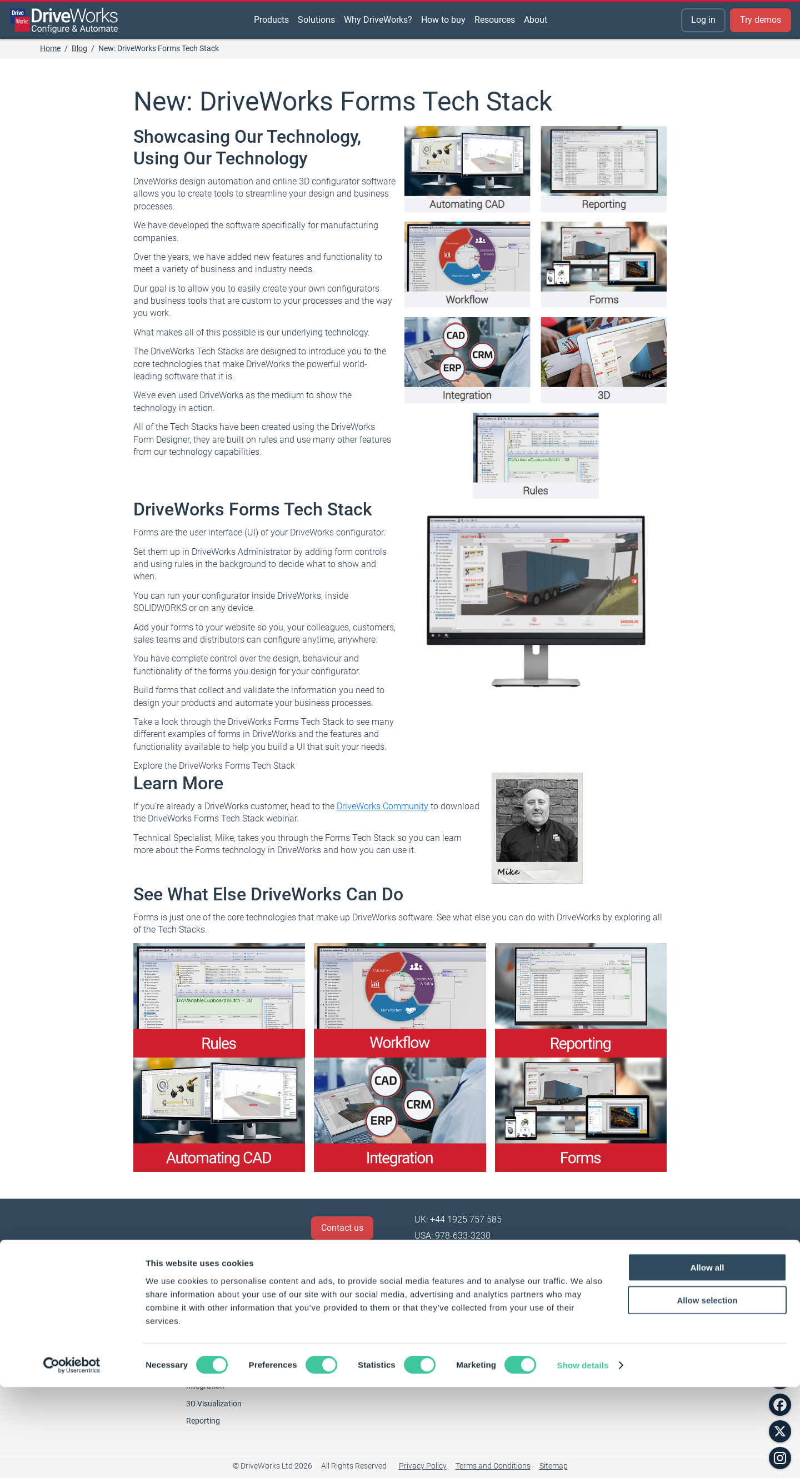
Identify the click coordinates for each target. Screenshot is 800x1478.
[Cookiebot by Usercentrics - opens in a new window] (72, 1456)
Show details (583, 1456)
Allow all (707, 1358)
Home (50, 48)
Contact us (342, 1228)
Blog (79, 48)
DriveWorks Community (382, 806)
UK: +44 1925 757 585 (458, 1219)
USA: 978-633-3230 (452, 1235)
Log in (703, 19)
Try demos (760, 19)
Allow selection (707, 1391)
